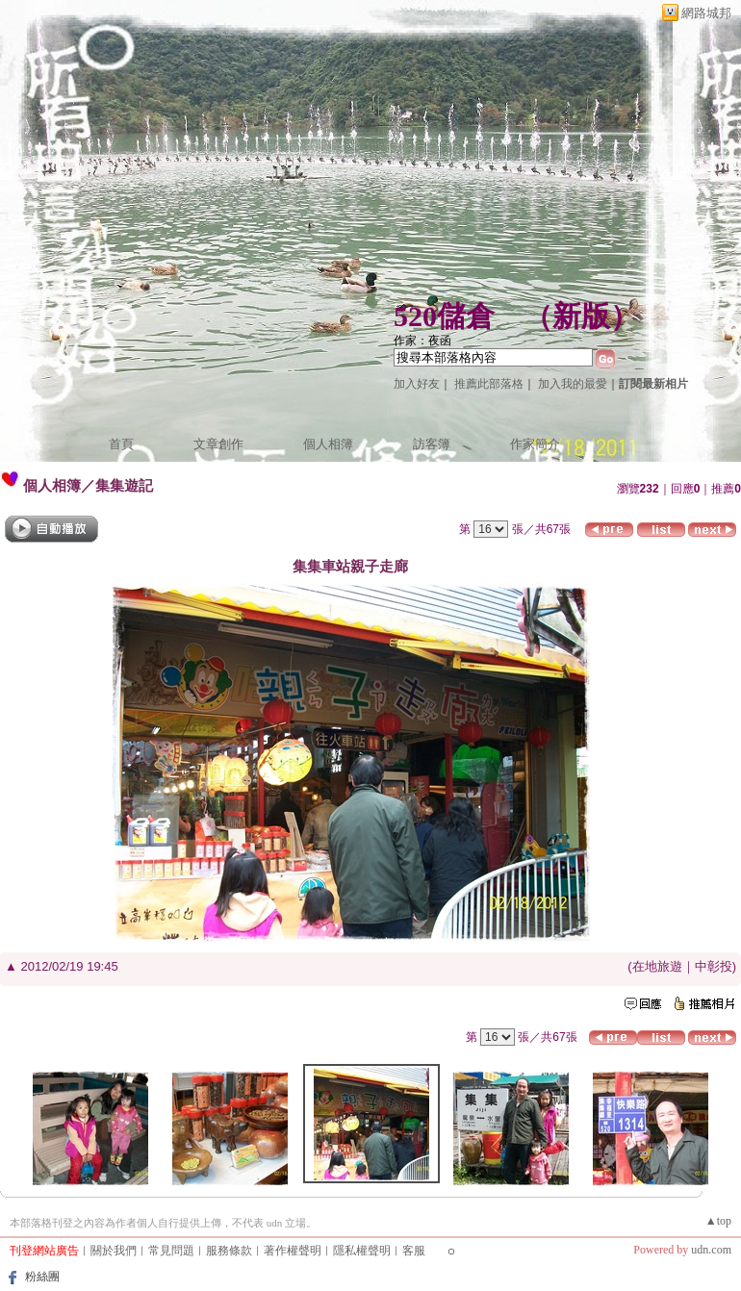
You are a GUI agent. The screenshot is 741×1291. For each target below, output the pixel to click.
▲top (718, 1221)
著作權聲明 (292, 1250)
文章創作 (218, 444)
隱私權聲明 (362, 1250)
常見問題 (171, 1250)
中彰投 (713, 966)
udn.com (711, 1249)
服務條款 (229, 1250)
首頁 (121, 444)
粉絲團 (42, 1276)
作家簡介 (535, 444)
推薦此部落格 (489, 384)
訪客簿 (431, 444)
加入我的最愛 (572, 384)
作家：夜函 (422, 340)
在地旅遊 (657, 966)
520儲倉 (444, 316)
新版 (581, 316)
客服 (413, 1250)
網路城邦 (706, 13)
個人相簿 (328, 444)
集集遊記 (124, 485)
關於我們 (113, 1250)
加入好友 (417, 384)
